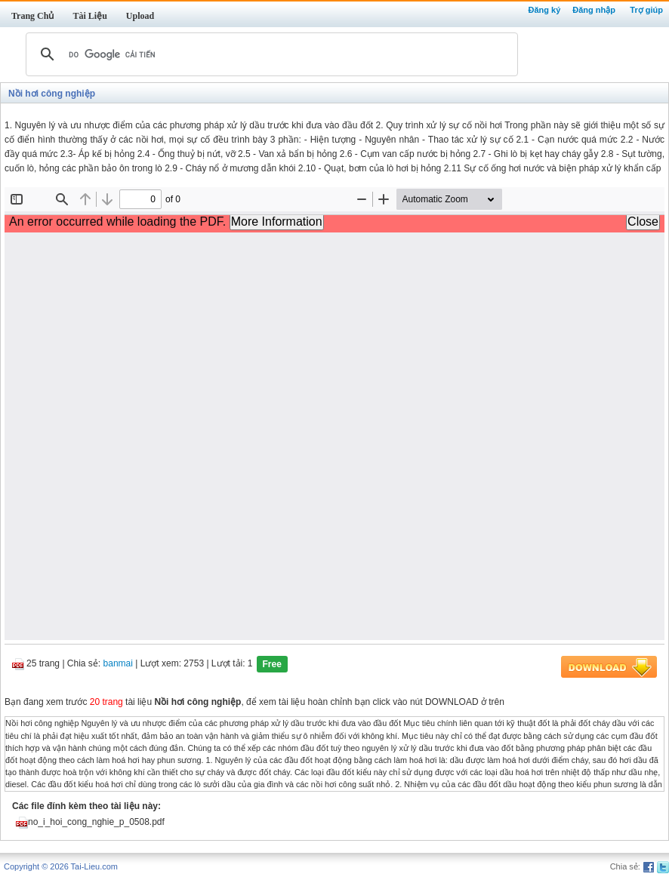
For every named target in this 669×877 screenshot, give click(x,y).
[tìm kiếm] (269, 54)
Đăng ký (544, 9)
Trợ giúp (646, 9)
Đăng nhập (593, 9)
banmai (118, 664)
